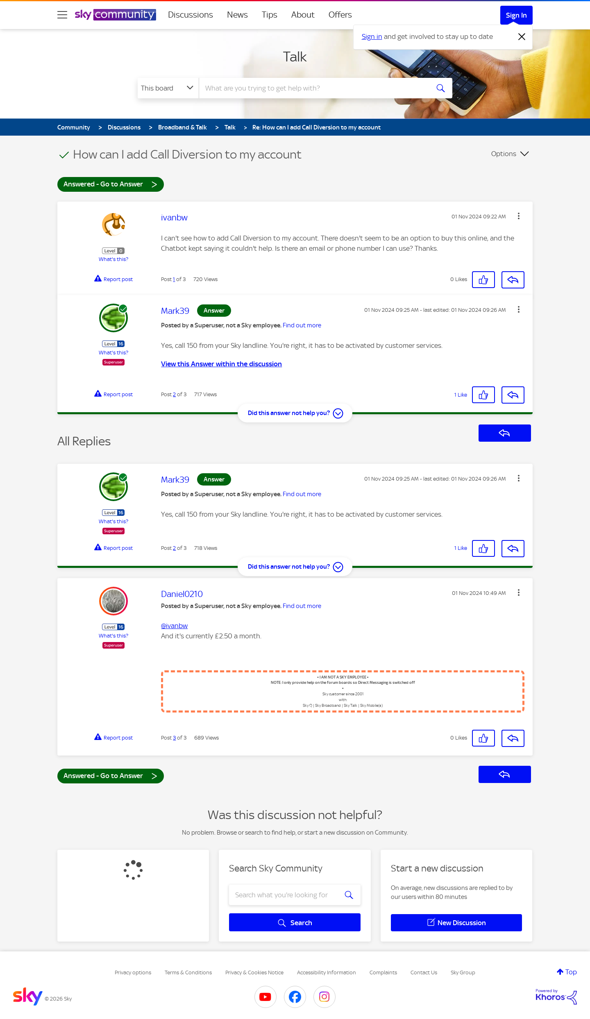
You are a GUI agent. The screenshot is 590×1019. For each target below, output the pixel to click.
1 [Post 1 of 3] (174, 279)
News (237, 15)
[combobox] (313, 88)
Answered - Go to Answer (111, 184)
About (303, 15)
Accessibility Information (326, 972)
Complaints (383, 972)
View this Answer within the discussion (221, 364)
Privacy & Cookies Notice (254, 972)
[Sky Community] (115, 15)
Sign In (516, 15)
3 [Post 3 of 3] (174, 738)
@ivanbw (174, 626)
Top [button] (571, 972)
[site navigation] (62, 15)
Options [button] (503, 154)
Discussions (190, 15)
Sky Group (463, 972)
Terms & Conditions (188, 972)
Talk (295, 56)
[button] (518, 216)
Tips (269, 15)
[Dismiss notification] (522, 36)
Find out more (302, 325)
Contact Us (424, 972)
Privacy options (133, 972)
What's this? (113, 259)
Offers (340, 15)
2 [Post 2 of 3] (174, 394)
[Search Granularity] (168, 88)
